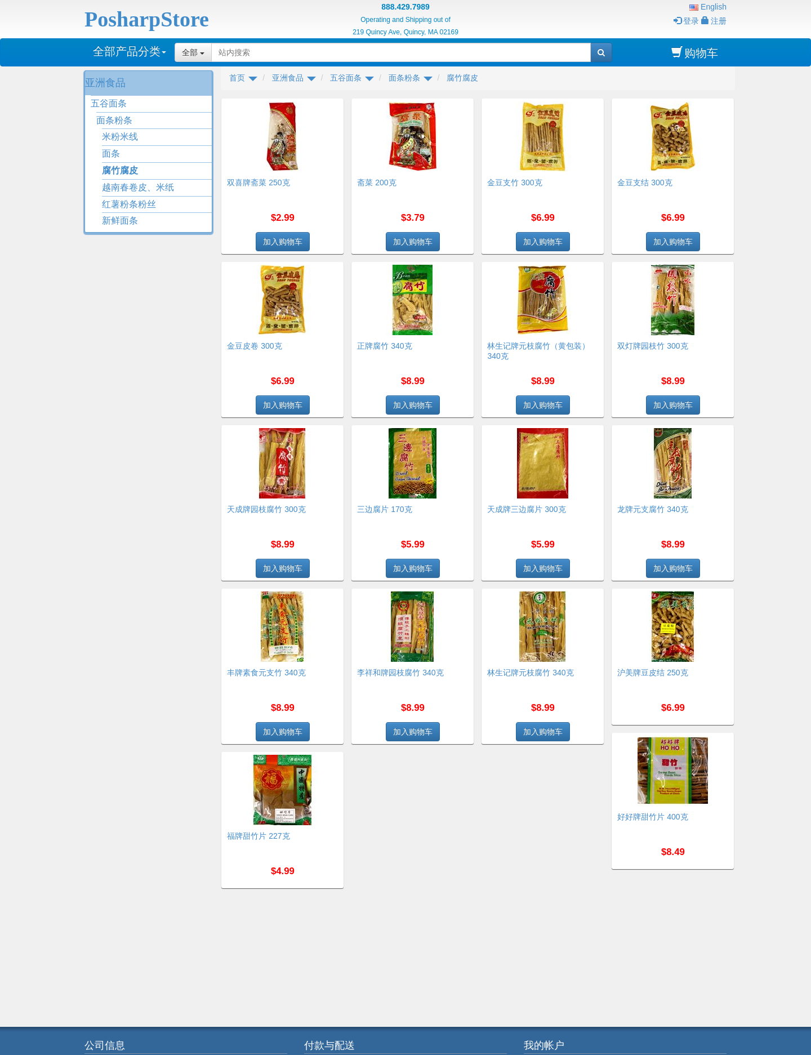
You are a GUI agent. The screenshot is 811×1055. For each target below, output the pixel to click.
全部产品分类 (129, 51)
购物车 (694, 52)
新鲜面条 (120, 220)
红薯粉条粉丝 (129, 204)
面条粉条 (114, 120)
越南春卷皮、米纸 (138, 187)
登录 (686, 20)
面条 (111, 153)
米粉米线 (120, 136)
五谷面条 (109, 103)
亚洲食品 (105, 82)
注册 (714, 20)
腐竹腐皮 (120, 170)
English (708, 6)
